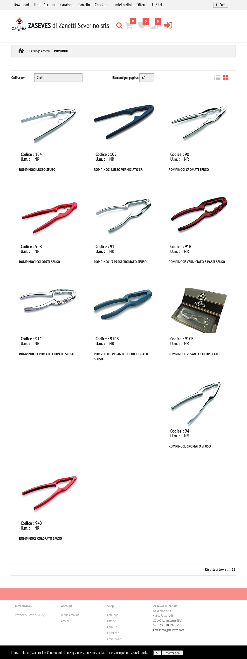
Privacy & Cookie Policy (29, 615)
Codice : (27, 154)
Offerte (142, 4)
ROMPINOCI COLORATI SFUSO (39, 261)
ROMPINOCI (61, 51)
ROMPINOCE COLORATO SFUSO (40, 538)
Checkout (102, 4)
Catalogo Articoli (39, 51)
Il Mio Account (70, 615)
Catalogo (67, 4)
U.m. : (25, 159)
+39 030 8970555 (169, 625)
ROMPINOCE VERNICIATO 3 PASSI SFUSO (197, 261)
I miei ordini (122, 4)
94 (187, 431)
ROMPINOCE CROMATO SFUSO (190, 446)
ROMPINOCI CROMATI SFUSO (189, 169)
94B (38, 523)
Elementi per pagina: (125, 77)
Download (21, 4)
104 (38, 154)
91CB (114, 339)
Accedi (65, 621)
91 (112, 246)
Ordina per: (18, 77)
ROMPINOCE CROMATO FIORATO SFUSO (46, 353)
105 (113, 154)
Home (20, 50)
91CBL (190, 339)
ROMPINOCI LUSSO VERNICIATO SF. (118, 169)
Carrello (84, 4)
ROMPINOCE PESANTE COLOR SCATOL (195, 353)
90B (38, 246)
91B (188, 246)
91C (38, 339)
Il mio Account (44, 4)
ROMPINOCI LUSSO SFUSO (37, 169)
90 (187, 154)
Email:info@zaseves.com (168, 630)
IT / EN (157, 4)
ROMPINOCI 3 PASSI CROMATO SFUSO (120, 261)
